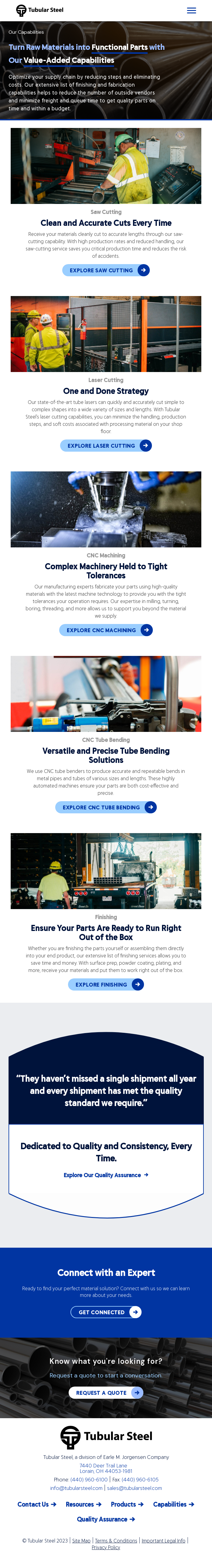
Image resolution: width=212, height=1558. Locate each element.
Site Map (81, 1541)
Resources (80, 1504)
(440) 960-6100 (89, 1479)
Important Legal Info (163, 1541)
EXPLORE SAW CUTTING (109, 270)
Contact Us (33, 1504)
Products (123, 1504)
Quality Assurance (102, 1519)
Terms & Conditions (116, 1541)
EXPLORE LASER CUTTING (110, 445)
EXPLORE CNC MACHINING (110, 630)
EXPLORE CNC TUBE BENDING (110, 807)
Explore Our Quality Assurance (102, 1175)
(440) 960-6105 (140, 1479)
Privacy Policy (106, 1547)
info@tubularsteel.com (76, 1488)
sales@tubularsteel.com (134, 1488)
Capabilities (169, 1504)
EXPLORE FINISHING (110, 984)
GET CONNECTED (110, 1312)
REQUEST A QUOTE (109, 1393)
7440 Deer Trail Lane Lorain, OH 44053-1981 (106, 1468)
